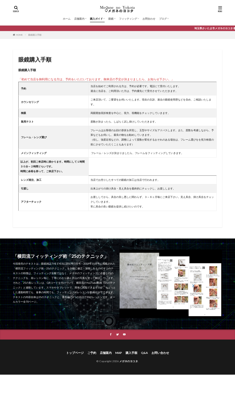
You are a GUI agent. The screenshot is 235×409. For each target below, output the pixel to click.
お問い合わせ (160, 352)
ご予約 (91, 352)
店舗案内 (79, 18)
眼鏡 (110, 18)
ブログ (163, 18)
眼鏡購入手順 (34, 34)
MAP (118, 352)
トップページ (75, 352)
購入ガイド (96, 18)
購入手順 (131, 352)
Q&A (144, 352)
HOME (19, 34)
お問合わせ (148, 18)
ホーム (66, 18)
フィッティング (128, 18)
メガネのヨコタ (128, 361)
